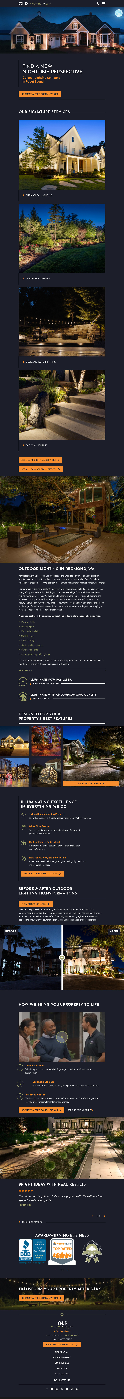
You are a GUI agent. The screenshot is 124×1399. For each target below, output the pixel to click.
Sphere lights (27, 636)
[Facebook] (47, 1389)
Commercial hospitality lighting (35, 654)
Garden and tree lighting (32, 645)
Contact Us (62, 1374)
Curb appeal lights (29, 649)
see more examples (91, 783)
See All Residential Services (40, 460)
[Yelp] (62, 1389)
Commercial (62, 1363)
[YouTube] (52, 1389)
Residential (62, 1352)
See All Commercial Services (40, 469)
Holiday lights (27, 626)
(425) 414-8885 (71, 1335)
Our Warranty (62, 1358)
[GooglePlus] (77, 1389)
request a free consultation (41, 1110)
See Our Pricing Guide (80, 1110)
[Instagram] (57, 1389)
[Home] (34, 3)
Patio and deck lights (30, 631)
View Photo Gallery (35, 904)
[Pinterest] (72, 1389)
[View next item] (104, 1216)
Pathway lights (28, 622)
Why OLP (62, 1368)
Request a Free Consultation (39, 94)
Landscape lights (29, 640)
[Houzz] (67, 1389)
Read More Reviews (30, 1222)
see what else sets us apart (42, 874)
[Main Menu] (103, 3)
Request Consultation (62, 1344)
